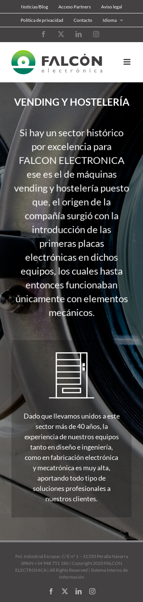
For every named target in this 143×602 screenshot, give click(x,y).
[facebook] (51, 591)
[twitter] (65, 591)
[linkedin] (79, 591)
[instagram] (92, 591)
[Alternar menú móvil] (128, 62)
